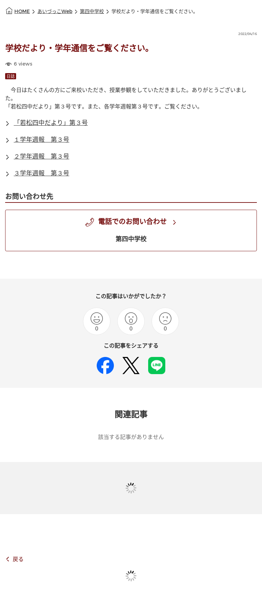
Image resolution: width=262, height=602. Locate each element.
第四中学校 (92, 11)
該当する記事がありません (131, 437)
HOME (22, 11)
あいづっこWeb (54, 11)
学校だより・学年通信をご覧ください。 (154, 11)
